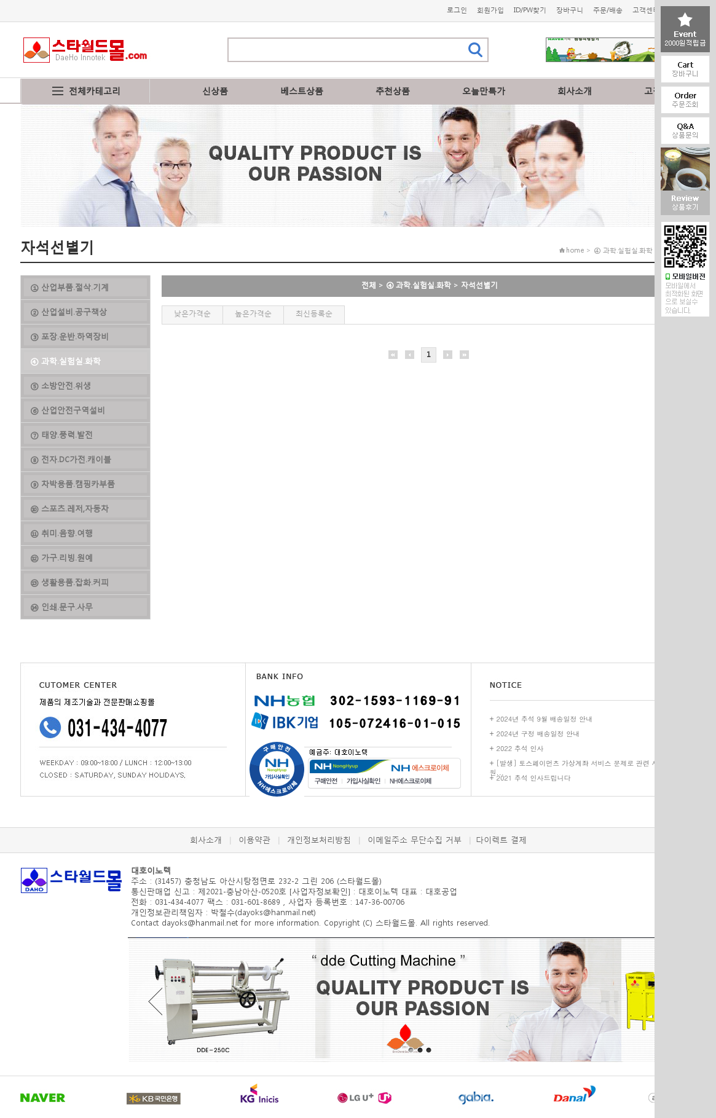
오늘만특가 (483, 90)
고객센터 (645, 10)
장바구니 (569, 10)
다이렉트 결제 (501, 840)
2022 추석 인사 (520, 748)
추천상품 (393, 90)
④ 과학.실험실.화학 (418, 284)
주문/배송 (608, 10)
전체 (368, 284)
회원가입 (490, 10)
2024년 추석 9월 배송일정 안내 (545, 718)
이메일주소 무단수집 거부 (415, 840)
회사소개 (574, 90)
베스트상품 (301, 90)
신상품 (215, 90)
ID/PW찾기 (530, 10)
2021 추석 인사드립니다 (534, 777)
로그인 (457, 10)
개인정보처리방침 (319, 840)
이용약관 (254, 840)
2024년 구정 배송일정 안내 (538, 733)
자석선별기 (479, 284)
